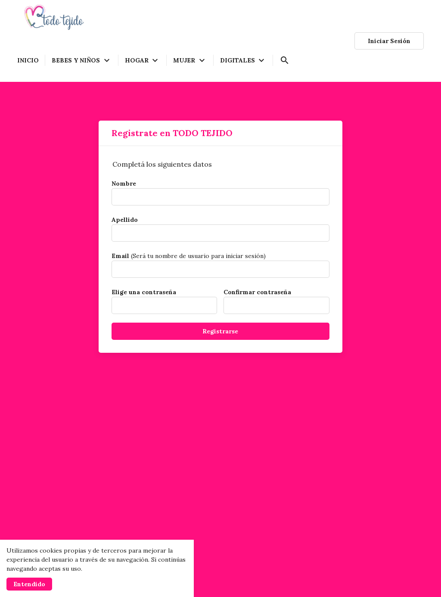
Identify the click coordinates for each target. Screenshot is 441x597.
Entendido (29, 584)
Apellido (125, 220)
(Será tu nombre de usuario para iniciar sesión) (189, 256)
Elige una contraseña (144, 292)
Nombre (124, 183)
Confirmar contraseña (257, 292)
